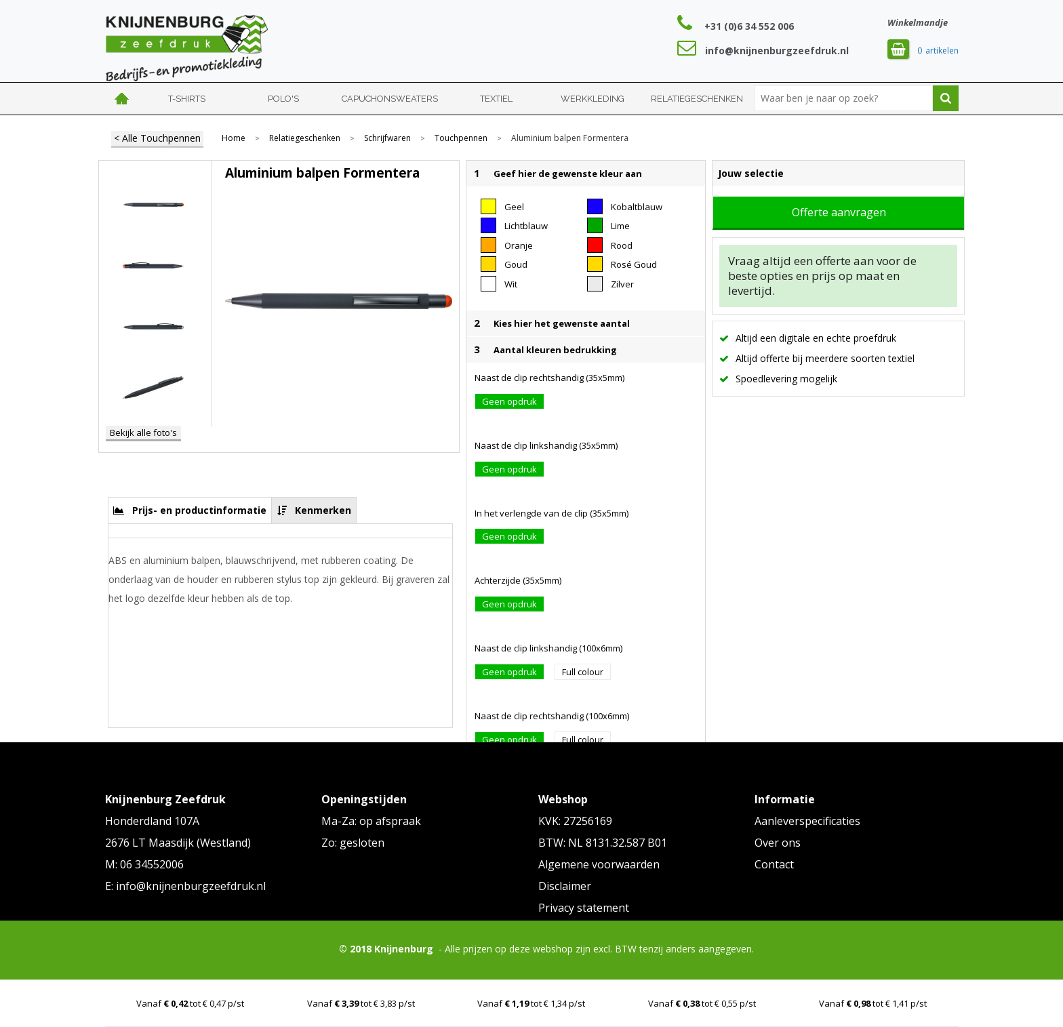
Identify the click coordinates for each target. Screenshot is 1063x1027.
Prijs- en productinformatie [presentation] (199, 510)
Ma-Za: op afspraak (371, 820)
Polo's (283, 99)
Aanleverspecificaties (807, 820)
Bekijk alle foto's (143, 432)
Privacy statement (583, 907)
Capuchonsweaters (390, 99)
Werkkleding (592, 99)
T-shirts (186, 99)
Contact (774, 864)
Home (122, 99)
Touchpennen (461, 138)
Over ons (778, 842)
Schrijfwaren (387, 138)
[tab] (190, 510)
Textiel (496, 99)
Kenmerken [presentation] (323, 510)
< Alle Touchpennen (157, 138)
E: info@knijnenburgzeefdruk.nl (185, 886)
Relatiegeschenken (697, 99)
